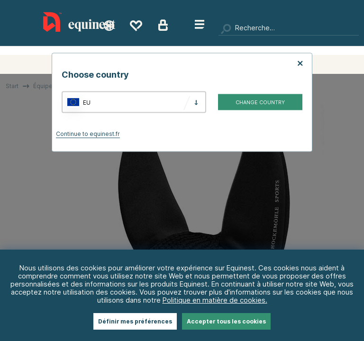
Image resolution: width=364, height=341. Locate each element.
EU (87, 102)
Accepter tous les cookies (226, 321)
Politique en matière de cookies (214, 300)
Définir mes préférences (135, 321)
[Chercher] (288, 28)
